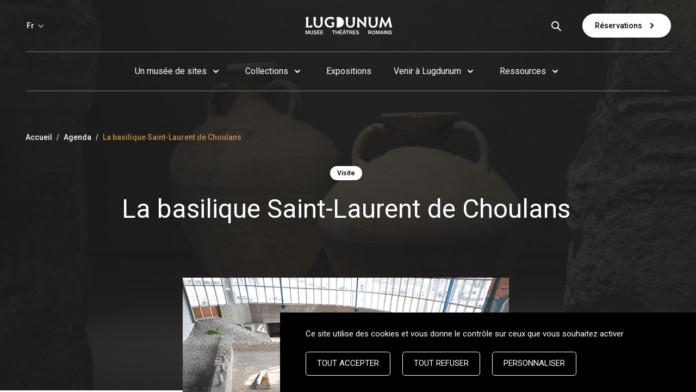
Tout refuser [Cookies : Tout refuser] (441, 363)
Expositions (348, 71)
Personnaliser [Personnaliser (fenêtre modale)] (534, 363)
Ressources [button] (523, 71)
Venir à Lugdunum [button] (427, 71)
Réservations (626, 25)
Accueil (39, 137)
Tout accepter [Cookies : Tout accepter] (348, 363)
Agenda (77, 137)
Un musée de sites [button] (171, 71)
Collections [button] (266, 71)
